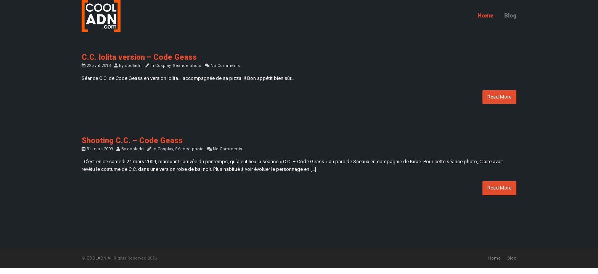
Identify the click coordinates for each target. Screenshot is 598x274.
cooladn (133, 65)
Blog (510, 15)
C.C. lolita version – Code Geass (139, 57)
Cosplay (162, 65)
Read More (499, 97)
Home (485, 15)
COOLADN (96, 258)
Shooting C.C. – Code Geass (132, 140)
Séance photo (187, 65)
